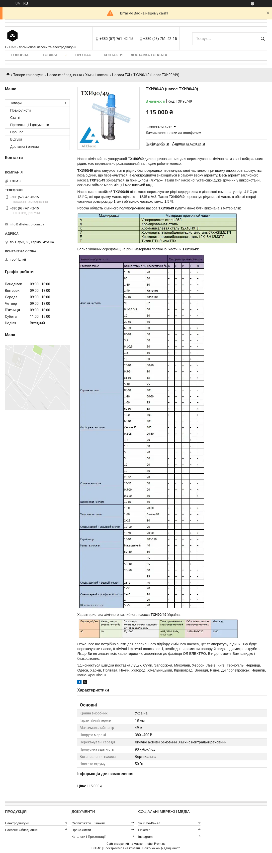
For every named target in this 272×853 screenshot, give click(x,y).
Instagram (145, 837)
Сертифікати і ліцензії (88, 823)
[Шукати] (262, 38)
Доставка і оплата (149, 55)
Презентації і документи (29, 125)
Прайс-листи (20, 110)
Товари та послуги (28, 75)
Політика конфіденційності (161, 848)
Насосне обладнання (64, 75)
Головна (19, 55)
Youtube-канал (149, 823)
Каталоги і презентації (88, 837)
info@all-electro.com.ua (27, 224)
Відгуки (16, 139)
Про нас (83, 55)
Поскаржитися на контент (121, 848)
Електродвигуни (17, 823)
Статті (15, 118)
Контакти (113, 55)
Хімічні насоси (96, 75)
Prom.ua (160, 844)
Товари (50, 55)
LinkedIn (144, 830)
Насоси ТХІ (121, 75)
